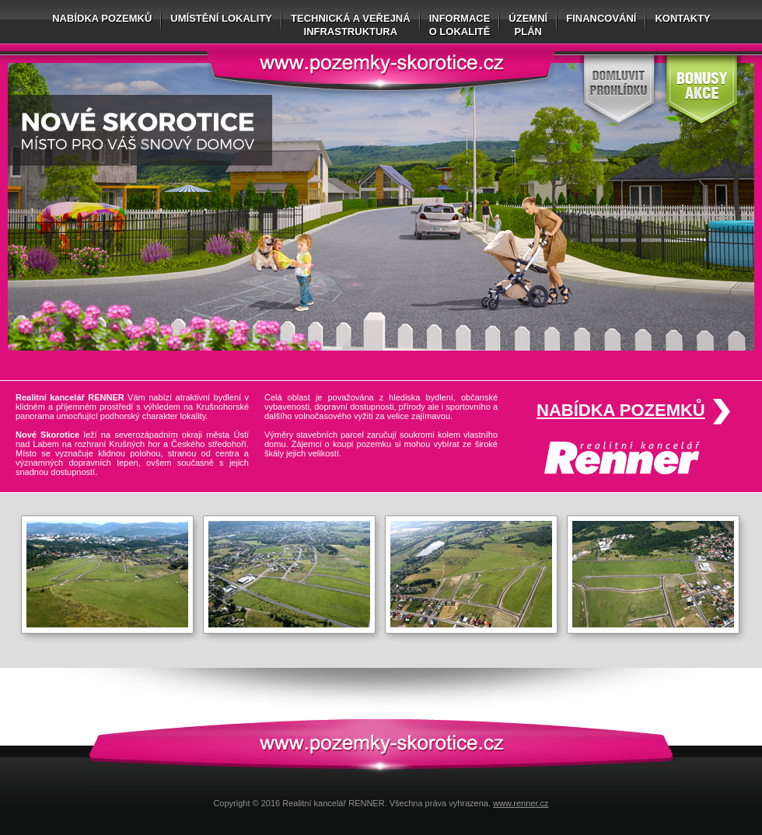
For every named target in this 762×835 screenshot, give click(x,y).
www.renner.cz (521, 803)
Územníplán (528, 24)
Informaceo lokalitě (460, 24)
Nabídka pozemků (102, 18)
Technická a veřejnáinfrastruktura (351, 24)
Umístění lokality (221, 18)
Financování (601, 18)
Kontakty (682, 18)
